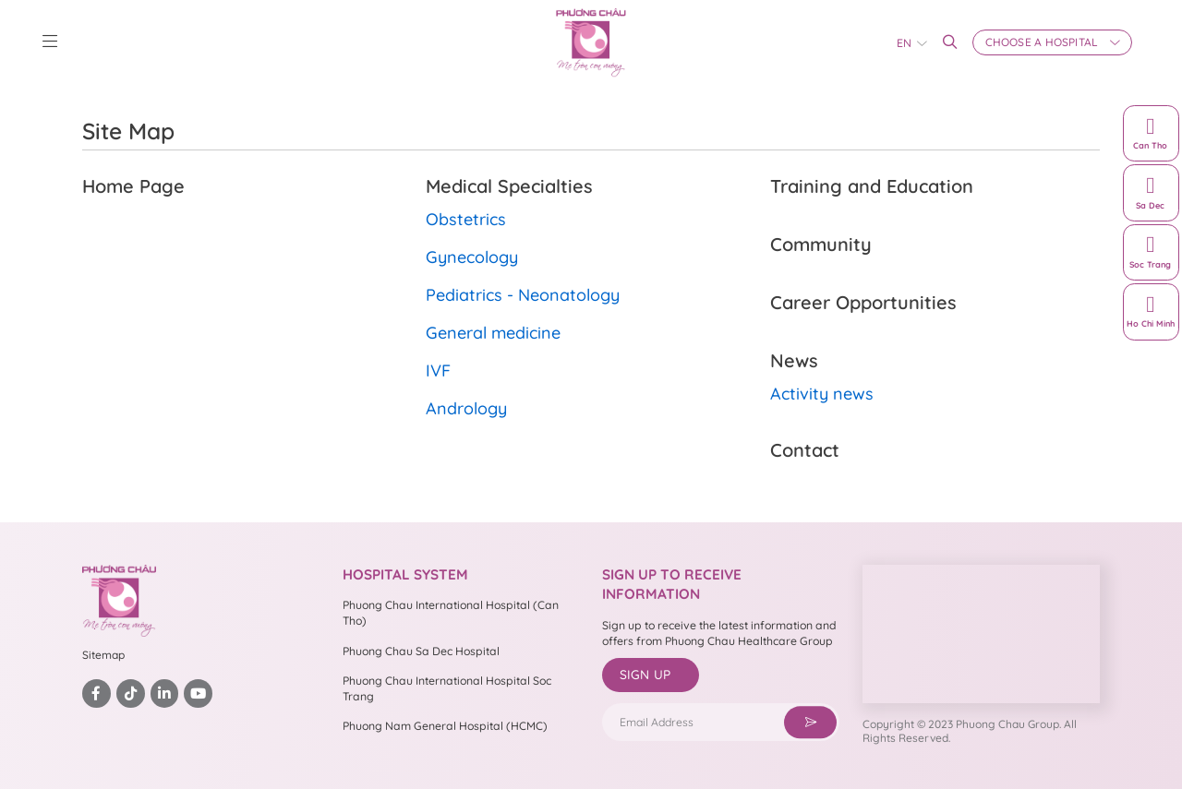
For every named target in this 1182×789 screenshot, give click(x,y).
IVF (438, 370)
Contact (804, 449)
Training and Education (871, 185)
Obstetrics (466, 219)
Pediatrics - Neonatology (523, 294)
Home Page (133, 185)
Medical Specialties (509, 185)
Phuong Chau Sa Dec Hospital (421, 651)
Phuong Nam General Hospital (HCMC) (445, 726)
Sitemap (103, 655)
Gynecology (472, 257)
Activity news (822, 393)
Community (821, 244)
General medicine (493, 332)
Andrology (466, 408)
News (794, 360)
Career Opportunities (863, 302)
